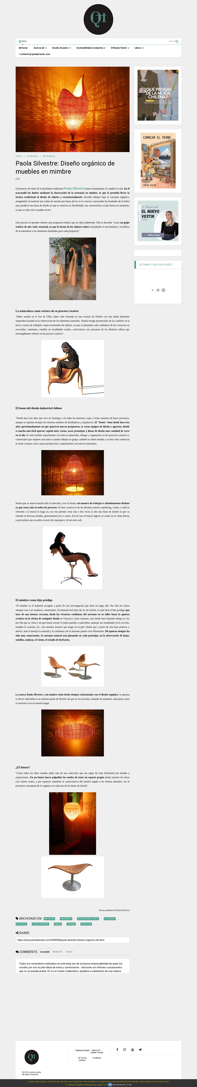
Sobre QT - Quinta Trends (96, 1051)
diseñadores (49, 156)
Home (23, 48)
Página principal (82, 1050)
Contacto (97, 1058)
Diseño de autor (61, 48)
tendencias (32, 156)
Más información (119, 1085)
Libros (139, 48)
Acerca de (40, 48)
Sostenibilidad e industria (91, 48)
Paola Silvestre (74, 188)
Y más (129, 1085)
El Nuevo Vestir (120, 48)
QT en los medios (82, 1059)
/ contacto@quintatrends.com (34, 54)
